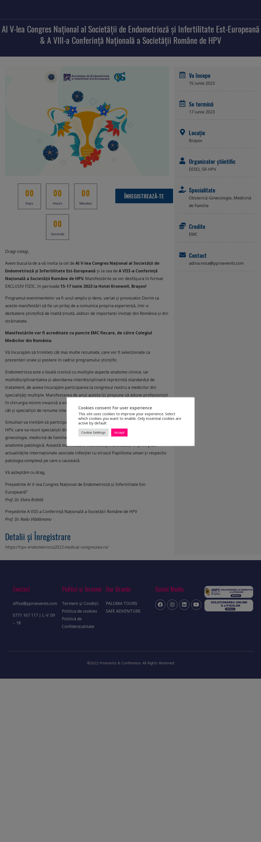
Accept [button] (119, 432)
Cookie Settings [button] (93, 432)
